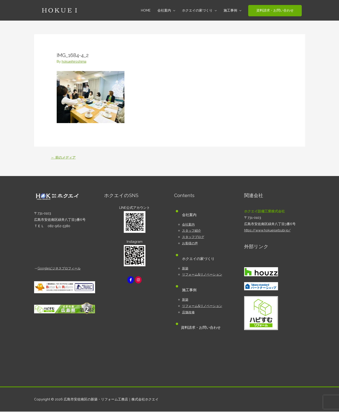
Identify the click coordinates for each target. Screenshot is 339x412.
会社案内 (189, 225)
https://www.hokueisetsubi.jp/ (268, 231)
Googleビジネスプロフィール (60, 269)
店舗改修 (189, 312)
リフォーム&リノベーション (203, 275)
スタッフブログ (194, 237)
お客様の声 (190, 244)
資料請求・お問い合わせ (202, 328)
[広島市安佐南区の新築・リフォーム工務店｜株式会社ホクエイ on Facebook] (130, 280)
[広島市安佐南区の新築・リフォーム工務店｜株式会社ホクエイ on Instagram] (138, 280)
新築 (185, 269)
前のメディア (64, 157)
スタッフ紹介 (192, 231)
